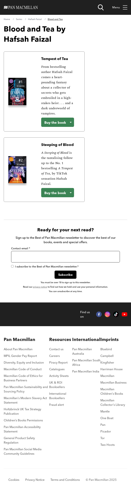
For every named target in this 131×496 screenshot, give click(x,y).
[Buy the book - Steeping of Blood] (57, 192)
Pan (102, 425)
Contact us (56, 349)
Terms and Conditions (65, 480)
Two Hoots (107, 445)
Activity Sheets (59, 376)
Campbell (107, 356)
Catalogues (57, 369)
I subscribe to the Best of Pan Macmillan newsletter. (44, 266)
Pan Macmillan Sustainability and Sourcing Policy (26, 389)
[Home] (21, 7)
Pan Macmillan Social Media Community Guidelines (23, 451)
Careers (54, 356)
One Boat (106, 418)
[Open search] (101, 7)
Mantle (105, 411)
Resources (60, 339)
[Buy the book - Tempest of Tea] (57, 122)
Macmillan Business (113, 382)
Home (7, 19)
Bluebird (106, 349)
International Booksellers (57, 396)
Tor (102, 438)
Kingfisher (107, 362)
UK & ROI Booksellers (57, 385)
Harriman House (111, 369)
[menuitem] (26, 350)
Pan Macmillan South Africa (86, 362)
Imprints (109, 339)
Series (19, 19)
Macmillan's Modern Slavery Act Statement (25, 400)
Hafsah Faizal (35, 19)
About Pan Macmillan (18, 349)
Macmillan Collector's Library (112, 402)
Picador (105, 431)
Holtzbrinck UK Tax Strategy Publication (22, 411)
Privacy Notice (35, 480)
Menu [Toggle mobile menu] (119, 7)
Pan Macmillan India (85, 371)
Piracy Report (58, 362)
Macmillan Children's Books (111, 391)
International (86, 339)
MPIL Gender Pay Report (20, 356)
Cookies (13, 480)
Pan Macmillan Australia (82, 351)
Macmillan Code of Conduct (23, 369)
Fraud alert (56, 405)
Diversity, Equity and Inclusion (24, 362)
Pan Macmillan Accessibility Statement (22, 429)
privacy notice (40, 286)
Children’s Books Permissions (23, 420)
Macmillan (107, 376)
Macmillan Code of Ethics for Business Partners (23, 378)
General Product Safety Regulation (19, 440)
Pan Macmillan (19, 339)
